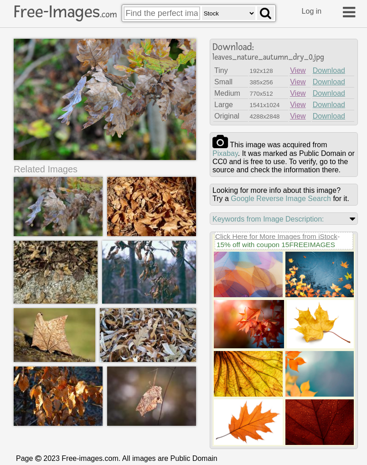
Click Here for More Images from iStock (276, 236)
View (297, 70)
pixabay (225, 153)
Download (329, 70)
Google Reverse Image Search (281, 198)
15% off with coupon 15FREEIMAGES (276, 244)
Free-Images (65, 11)
